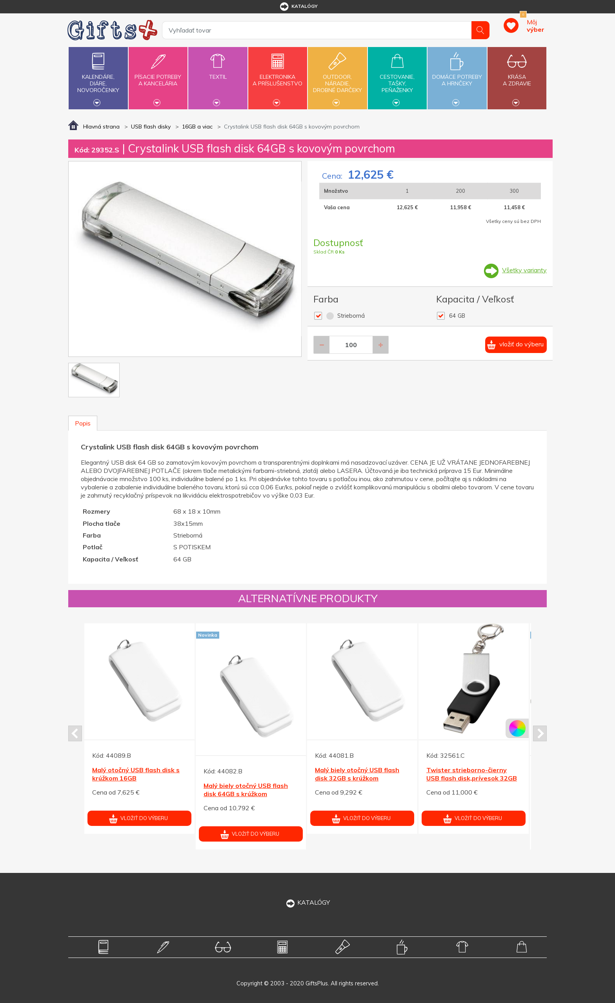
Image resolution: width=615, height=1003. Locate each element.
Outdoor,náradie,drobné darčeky (337, 77)
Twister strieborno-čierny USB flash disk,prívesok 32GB (471, 774)
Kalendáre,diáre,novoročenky (98, 77)
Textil (217, 72)
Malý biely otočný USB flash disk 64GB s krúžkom (246, 790)
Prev (75, 733)
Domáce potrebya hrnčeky (456, 76)
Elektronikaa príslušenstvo (277, 76)
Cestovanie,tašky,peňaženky (397, 77)
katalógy (298, 6)
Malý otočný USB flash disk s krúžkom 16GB (136, 774)
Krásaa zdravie (516, 76)
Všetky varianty (524, 270)
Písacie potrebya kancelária (158, 76)
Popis (83, 423)
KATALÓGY (307, 902)
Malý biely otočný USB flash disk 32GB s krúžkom (357, 774)
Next (540, 733)
